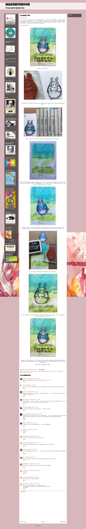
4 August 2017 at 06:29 (33, 477)
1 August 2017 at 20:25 (32, 429)
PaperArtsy (60, 371)
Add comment (23, 491)
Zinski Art (29, 372)
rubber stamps (23, 372)
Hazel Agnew (25, 442)
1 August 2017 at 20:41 (33, 436)
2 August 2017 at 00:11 (30, 457)
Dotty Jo (25, 391)
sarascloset (25, 477)
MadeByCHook (17, 5)
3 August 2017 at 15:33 (34, 463)
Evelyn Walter (26, 483)
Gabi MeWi (25, 407)
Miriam (24, 422)
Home (43, 521)
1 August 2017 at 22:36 (31, 449)
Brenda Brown (26, 378)
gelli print (54, 371)
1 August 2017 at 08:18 (34, 378)
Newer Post (23, 521)
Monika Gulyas (26, 399)
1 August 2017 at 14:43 (33, 407)
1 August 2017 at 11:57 (32, 391)
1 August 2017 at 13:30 (34, 399)
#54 (24, 371)
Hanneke (25, 429)
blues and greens (30, 371)
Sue (23, 457)
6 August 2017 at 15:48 (34, 483)
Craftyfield (25, 436)
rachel (24, 449)
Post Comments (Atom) (46, 525)
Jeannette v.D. (26, 470)
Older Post (63, 521)
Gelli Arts (48, 371)
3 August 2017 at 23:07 (35, 470)
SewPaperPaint (26, 463)
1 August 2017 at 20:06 (31, 422)
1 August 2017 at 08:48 (30, 385)
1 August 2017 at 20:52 (33, 442)
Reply (24, 381)
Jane (24, 385)
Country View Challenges (40, 371)
